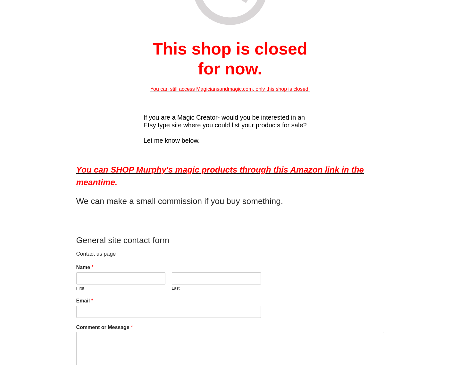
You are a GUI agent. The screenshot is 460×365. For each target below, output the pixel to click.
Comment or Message (104, 327)
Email (84, 300)
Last (176, 288)
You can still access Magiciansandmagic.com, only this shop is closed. (230, 89)
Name (85, 267)
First (80, 288)
